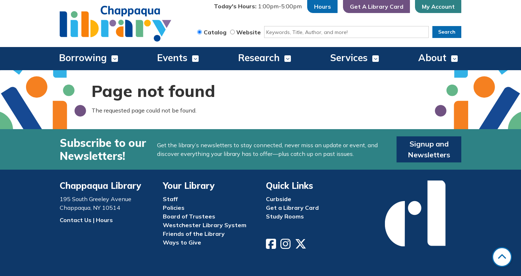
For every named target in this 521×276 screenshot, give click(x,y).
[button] (258, 6)
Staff (170, 199)
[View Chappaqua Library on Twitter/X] (301, 246)
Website (248, 32)
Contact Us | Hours (86, 220)
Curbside (278, 199)
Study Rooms (285, 216)
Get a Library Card (292, 207)
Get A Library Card (376, 6)
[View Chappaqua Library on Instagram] (286, 246)
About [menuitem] (432, 58)
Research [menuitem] (259, 58)
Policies (174, 207)
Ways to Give (182, 242)
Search (447, 32)
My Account (438, 6)
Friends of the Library (194, 233)
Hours (322, 6)
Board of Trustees (189, 216)
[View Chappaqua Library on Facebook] (272, 246)
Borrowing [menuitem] (83, 58)
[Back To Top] (502, 257)
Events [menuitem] (172, 58)
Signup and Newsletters (429, 149)
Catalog (215, 32)
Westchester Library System (204, 225)
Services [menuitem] (349, 58)
